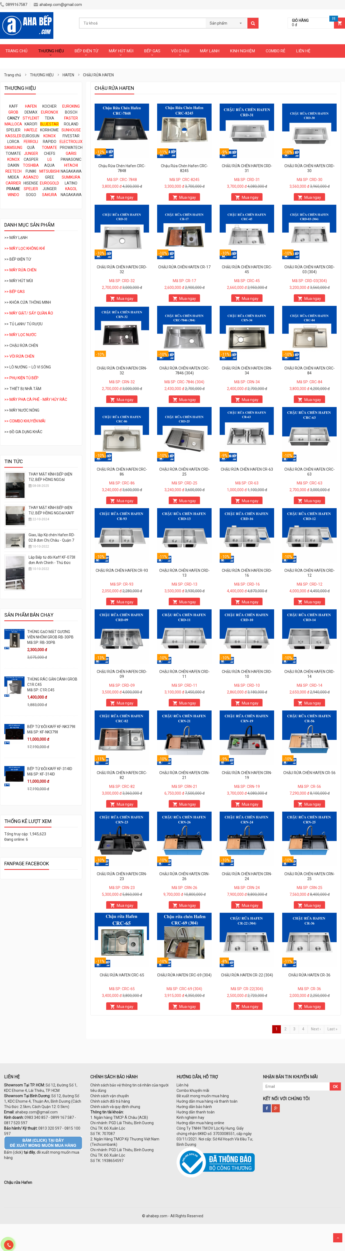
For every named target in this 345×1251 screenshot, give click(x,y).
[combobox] (226, 21)
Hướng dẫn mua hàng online (200, 1123)
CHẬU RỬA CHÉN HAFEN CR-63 (247, 469)
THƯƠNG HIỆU (51, 51)
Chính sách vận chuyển (109, 1096)
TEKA (49, 118)
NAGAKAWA (71, 171)
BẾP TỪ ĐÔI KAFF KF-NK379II (51, 726)
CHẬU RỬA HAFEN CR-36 (309, 975)
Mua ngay (125, 197)
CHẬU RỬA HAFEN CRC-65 (122, 975)
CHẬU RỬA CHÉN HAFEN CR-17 (184, 267)
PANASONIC (71, 159)
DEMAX (31, 112)
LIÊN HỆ (303, 51)
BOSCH (71, 112)
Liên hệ (182, 1085)
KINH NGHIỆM (242, 51)
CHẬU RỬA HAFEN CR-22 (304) (247, 975)
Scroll (337, 1237)
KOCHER (49, 106)
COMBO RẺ (275, 51)
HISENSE (30, 183)
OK (335, 1087)
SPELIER (13, 130)
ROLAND (71, 124)
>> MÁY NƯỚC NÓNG (21, 410)
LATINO (71, 183)
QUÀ (31, 147)
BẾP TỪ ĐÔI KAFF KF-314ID (49, 769)
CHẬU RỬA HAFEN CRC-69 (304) (184, 975)
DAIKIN (13, 165)
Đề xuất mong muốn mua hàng (203, 1096)
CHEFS (49, 153)
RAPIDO (49, 141)
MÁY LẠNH (209, 51)
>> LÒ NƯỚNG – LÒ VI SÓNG (27, 367)
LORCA (13, 141)
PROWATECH (71, 147)
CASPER (31, 159)
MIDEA (13, 177)
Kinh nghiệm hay (190, 1117)
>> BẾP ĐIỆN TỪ (17, 259)
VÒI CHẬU (180, 51)
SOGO (31, 195)
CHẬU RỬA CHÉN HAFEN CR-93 (122, 570)
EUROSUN (30, 136)
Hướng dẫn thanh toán (196, 1112)
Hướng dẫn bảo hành (194, 1107)
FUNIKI (31, 171)
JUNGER (50, 189)
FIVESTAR (71, 136)
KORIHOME (49, 130)
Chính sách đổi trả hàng (110, 1101)
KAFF (13, 106)
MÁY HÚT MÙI (121, 51)
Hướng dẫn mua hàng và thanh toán (207, 1101)
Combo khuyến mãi (193, 1090)
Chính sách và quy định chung (115, 1107)
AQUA (49, 165)
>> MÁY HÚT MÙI (18, 281)
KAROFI (31, 124)
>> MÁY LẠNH (15, 237)
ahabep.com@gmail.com (58, 4)
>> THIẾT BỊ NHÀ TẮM (22, 389)
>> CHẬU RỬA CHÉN (21, 345)
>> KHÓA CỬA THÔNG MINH (27, 302)
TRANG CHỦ (16, 51)
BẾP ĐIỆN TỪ (86, 51)
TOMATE (13, 153)
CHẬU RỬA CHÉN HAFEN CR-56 (309, 773)
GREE (49, 177)
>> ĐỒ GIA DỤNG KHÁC (23, 432)
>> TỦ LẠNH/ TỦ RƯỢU (23, 324)
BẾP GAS (152, 51)
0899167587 (13, 4)
